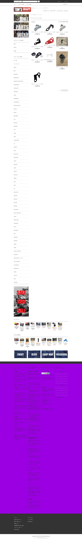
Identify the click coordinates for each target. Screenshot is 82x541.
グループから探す (28, 4)
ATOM (18, 529)
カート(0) (65, 1)
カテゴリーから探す (20, 4)
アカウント (58, 1)
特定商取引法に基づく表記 (19, 525)
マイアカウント (30, 517)
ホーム (15, 4)
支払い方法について (17, 519)
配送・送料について (17, 521)
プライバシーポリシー (18, 527)
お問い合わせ (64, 4)
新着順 (67, 21)
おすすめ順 (60, 21)
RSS (15, 529)
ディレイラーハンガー (39, 14)
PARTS (34, 14)
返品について (16, 523)
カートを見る (30, 519)
